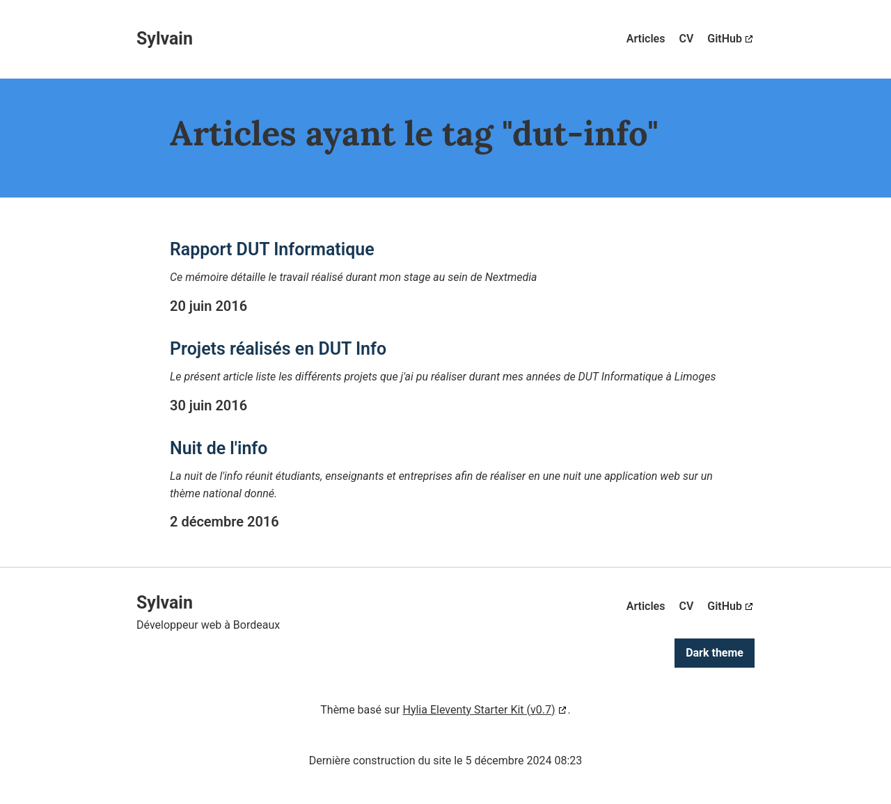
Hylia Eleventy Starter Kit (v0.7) (478, 709)
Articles (645, 38)
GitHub (724, 38)
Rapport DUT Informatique (272, 249)
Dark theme (714, 652)
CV (686, 38)
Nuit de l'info (218, 448)
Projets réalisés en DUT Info (278, 349)
